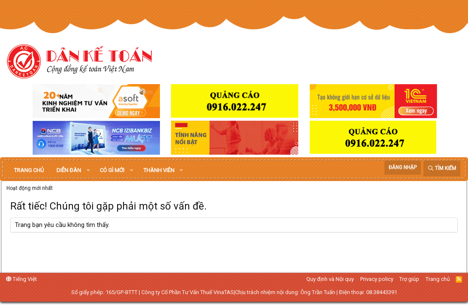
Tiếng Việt (21, 279)
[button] (88, 170)
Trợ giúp (409, 279)
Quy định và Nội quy (330, 279)
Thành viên (158, 170)
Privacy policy (376, 279)
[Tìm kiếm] (441, 168)
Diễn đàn (68, 170)
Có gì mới (112, 170)
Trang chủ (29, 170)
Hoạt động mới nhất (29, 188)
